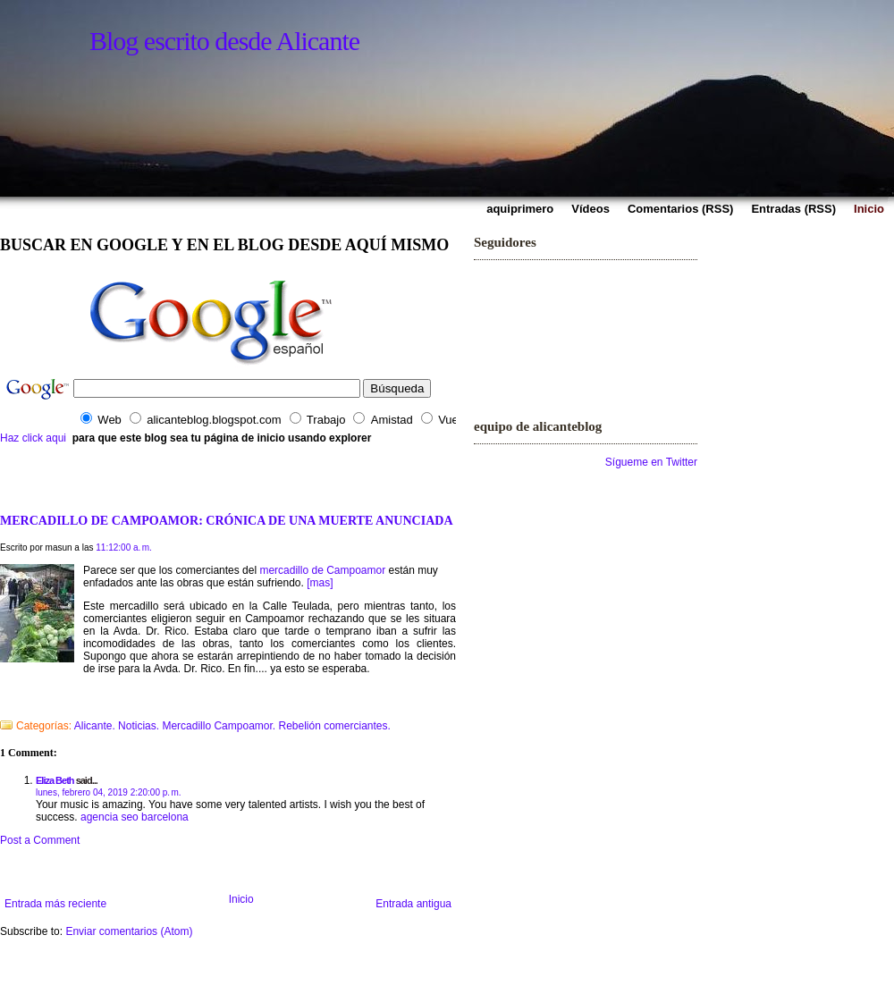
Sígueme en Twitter (651, 462)
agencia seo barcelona (134, 817)
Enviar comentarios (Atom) (128, 931)
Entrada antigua (413, 903)
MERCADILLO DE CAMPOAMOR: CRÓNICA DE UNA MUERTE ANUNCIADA (226, 520)
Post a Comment (40, 840)
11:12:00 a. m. (124, 547)
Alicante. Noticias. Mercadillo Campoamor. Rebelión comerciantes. (232, 726)
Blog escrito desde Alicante (224, 40)
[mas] (320, 583)
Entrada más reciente (55, 903)
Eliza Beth (55, 780)
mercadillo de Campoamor (322, 570)
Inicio (241, 899)
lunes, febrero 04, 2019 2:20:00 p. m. (108, 792)
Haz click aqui (33, 438)
